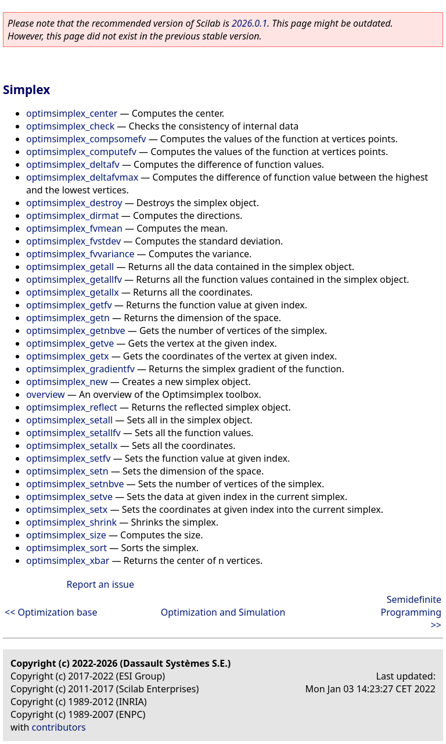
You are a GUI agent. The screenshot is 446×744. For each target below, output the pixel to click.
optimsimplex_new (67, 381)
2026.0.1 (249, 23)
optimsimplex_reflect (71, 407)
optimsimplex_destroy (74, 202)
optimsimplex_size (66, 535)
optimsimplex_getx (67, 356)
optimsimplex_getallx (72, 292)
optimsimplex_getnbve (75, 330)
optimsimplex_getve (70, 343)
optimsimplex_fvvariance (80, 253)
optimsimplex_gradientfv (80, 368)
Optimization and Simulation (223, 612)
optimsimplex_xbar (67, 560)
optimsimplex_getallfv (74, 279)
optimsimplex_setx (66, 509)
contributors (59, 727)
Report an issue (100, 584)
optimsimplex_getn (68, 317)
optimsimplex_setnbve (75, 483)
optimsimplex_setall (69, 420)
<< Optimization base (51, 612)
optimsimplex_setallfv (73, 432)
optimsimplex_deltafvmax (82, 177)
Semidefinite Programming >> (410, 612)
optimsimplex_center (71, 113)
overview (45, 394)
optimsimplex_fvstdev (73, 241)
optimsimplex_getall (70, 266)
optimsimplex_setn (67, 471)
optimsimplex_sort (66, 547)
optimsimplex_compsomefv (86, 138)
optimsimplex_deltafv (73, 164)
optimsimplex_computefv (81, 151)
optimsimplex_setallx (72, 445)
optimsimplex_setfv (68, 458)
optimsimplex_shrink (71, 522)
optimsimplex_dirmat (72, 215)
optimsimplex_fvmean (74, 228)
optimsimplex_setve (69, 496)
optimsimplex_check (70, 126)
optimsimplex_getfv (69, 305)
